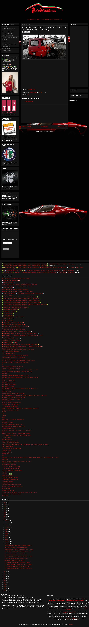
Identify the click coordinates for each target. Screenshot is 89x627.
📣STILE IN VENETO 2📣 (8, 337)
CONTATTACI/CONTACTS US (8, 28)
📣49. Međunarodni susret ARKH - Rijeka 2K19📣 (13, 324)
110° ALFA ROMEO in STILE (8, 353)
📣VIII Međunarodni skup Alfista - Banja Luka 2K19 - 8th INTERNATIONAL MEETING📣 (22, 346)
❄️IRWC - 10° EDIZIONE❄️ (8, 282)
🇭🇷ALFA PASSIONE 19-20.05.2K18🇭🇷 (11, 280)
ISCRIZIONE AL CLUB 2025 (8, 30)
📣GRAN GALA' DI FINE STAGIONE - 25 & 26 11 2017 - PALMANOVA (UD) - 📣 (20, 333)
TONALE (4, 472)
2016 (5, 572)
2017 (5, 519)
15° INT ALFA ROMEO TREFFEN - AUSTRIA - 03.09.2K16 (15, 355)
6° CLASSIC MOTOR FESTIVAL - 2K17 (11, 368)
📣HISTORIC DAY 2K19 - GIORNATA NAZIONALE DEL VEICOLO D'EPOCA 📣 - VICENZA (22, 335)
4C (2, 364)
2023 (5, 506)
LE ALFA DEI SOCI (6, 437)
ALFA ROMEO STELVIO (7, 382)
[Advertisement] (44, 113)
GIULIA (3, 417)
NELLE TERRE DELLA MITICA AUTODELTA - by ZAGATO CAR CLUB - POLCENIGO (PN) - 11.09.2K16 (25, 444)
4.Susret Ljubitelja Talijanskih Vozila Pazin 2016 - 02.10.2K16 (16, 359)
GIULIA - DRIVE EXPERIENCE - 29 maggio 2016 (13, 419)
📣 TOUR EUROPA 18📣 (7, 320)
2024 (5, 504)
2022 (5, 508)
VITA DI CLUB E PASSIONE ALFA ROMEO (11, 494)
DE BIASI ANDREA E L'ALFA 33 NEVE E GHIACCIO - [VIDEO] (19, 550)
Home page (44, 126)
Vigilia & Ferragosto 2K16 (8, 490)
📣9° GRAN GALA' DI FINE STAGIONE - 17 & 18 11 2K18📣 (16, 326)
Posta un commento (28, 101)
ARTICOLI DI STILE (6, 48)
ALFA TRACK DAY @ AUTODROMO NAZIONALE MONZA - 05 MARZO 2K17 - (20, 388)
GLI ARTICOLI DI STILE (7, 423)
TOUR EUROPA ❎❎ (7, 474)
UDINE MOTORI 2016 (7, 483)
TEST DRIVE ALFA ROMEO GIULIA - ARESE (12, 470)
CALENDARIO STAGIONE (7, 35)
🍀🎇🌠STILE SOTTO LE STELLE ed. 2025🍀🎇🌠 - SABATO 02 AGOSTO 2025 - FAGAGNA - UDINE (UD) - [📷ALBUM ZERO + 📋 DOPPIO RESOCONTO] (38, 270)
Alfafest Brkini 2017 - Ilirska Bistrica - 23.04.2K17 (13, 393)
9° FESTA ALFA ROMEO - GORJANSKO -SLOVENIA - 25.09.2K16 (17, 371)
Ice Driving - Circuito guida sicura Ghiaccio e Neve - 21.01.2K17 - (17, 430)
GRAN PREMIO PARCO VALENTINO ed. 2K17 (12, 424)
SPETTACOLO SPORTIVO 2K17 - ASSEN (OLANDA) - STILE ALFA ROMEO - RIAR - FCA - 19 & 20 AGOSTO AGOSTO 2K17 (30, 457)
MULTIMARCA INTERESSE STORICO (10, 443)
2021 (5, 510)
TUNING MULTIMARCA (7, 481)
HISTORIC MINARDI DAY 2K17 (9, 428)
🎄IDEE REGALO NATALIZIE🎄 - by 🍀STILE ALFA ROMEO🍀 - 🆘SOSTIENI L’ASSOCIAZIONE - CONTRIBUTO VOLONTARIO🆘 (9, 61)
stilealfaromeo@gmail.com (72, 618)
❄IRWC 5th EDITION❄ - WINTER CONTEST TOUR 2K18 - (15, 289)
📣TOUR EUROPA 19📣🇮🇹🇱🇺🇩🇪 (9, 342)
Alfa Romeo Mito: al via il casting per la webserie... (16, 547)
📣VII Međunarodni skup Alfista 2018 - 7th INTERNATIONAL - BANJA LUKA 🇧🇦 (20, 344)
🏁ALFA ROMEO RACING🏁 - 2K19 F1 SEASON (13, 317)
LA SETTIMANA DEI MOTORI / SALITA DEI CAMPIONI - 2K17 (16, 435)
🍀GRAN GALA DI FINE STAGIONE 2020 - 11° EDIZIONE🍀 (16, 308)
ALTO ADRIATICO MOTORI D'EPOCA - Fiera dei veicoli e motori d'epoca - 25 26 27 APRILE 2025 (24, 395)
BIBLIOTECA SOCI (6, 46)
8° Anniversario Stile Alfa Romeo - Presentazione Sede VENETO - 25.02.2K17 (20, 370)
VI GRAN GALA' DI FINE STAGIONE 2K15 (11, 485)
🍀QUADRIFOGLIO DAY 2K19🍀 (9, 311)
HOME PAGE (5, 26)
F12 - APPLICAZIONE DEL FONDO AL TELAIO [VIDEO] (17, 566)
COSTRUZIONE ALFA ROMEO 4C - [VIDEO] (15, 560)
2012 (5, 580)
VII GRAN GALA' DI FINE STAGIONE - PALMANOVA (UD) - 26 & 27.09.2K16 (19, 492)
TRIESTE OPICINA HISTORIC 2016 (10, 477)
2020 (5, 512)
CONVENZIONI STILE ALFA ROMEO (10, 404)
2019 (5, 514)
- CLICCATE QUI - (32, 89)
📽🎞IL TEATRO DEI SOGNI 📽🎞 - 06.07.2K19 (13, 348)
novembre (7, 523)
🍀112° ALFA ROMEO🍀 (8, 295)
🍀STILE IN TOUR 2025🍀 (8, 315)
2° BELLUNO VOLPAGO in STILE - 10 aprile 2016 (13, 357)
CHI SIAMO (4, 39)
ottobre (7, 525)
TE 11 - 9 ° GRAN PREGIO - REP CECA (11, 466)
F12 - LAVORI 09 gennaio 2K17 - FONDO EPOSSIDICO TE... (18, 568)
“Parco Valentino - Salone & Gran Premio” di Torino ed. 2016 (16, 278)
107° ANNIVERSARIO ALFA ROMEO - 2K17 (12, 351)
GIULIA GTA (4, 421)
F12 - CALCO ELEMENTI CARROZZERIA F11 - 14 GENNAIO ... (19, 564)
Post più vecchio (62, 126)
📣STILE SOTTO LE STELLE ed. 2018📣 (11, 339)
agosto (6, 529)
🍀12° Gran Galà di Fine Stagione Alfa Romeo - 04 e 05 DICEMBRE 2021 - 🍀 (20, 297)
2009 (5, 586)
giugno (6, 533)
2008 (5, 588)
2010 (5, 584)
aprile (6, 537)
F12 (28, 94)
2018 (5, 517)
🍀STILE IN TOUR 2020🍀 (8, 313)
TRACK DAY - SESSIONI (7, 475)
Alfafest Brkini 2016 (6, 392)
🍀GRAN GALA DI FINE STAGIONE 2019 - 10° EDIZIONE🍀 (16, 306)
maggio (7, 535)
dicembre (7, 520)
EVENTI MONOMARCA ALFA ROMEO (10, 410)
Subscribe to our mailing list (10, 239)
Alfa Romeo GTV (6, 379)
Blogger (71, 624)
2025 (5, 502)
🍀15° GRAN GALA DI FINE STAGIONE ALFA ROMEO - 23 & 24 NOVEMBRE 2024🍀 (21, 302)
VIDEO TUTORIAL (6, 488)
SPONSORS (5, 459)
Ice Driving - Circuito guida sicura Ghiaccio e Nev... (16, 558)
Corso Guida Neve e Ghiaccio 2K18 (10, 406)
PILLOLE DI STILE (6, 450)
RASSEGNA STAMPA (6, 50)
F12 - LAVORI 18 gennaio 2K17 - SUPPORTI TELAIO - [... (18, 562)
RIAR (3, 455)
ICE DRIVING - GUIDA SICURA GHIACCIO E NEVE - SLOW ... (18, 552)
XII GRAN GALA (5, 496)
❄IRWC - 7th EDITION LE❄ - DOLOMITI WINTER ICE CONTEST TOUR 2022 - (20, 284)
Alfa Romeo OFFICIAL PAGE (8, 381)
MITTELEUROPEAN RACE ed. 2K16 (10, 441)
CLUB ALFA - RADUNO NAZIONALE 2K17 (11, 402)
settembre (7, 527)
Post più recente (26, 126)
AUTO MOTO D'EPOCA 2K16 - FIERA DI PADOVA (13, 397)
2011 (5, 582)
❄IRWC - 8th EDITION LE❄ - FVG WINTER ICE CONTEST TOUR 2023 (18, 286)
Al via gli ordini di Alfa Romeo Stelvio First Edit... (16, 554)
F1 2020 (4, 412)
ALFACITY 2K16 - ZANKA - (8, 390)
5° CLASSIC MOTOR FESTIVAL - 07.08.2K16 (12, 366)
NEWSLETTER (5, 41)
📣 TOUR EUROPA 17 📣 (8, 319)
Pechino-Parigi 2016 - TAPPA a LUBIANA (11, 448)
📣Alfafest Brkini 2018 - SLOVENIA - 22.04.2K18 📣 (14, 330)
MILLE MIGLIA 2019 (7, 439)
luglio (6, 531)
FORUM (4, 415)
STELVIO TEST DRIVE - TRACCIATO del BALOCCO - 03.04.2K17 (17, 461)
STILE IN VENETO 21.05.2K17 (9, 465)
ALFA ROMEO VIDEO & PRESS (9, 384)
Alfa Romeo (4, 373)
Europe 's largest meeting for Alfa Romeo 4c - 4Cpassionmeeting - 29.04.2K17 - (20, 408)
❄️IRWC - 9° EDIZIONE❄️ (8, 288)
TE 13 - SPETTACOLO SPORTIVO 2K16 (11, 468)
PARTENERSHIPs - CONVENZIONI (9, 37)
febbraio (7, 541)
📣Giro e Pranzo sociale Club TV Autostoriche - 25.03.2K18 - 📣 (17, 331)
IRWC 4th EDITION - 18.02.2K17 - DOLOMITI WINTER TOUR (16, 433)
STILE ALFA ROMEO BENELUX (9, 44)
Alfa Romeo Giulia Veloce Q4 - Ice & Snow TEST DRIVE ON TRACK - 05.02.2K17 (20, 377)
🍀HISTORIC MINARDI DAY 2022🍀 (10, 309)
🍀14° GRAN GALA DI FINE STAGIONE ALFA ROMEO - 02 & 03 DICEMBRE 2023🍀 (21, 300)
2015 (5, 574)
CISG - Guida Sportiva (7, 401)
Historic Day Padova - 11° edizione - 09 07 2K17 (13, 426)
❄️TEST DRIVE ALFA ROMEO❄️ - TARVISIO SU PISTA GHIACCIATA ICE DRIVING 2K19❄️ (23, 293)
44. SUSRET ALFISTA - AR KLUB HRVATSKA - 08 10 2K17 (15, 362)
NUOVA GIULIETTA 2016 (7, 446)
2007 (5, 590)
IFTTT (3, 432)
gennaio (7, 543)
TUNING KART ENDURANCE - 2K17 (10, 479)
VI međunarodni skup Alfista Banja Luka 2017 (12, 486)
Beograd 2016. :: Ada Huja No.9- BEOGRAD (12, 399)
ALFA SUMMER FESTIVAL (8, 386)
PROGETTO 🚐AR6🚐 (7, 33)
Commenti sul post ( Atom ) (46, 131)
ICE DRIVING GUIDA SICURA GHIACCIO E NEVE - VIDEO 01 (18, 556)
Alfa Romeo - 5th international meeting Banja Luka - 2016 (15, 375)
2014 (5, 576)
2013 (5, 578)
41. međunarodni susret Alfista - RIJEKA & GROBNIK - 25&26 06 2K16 (18, 361)
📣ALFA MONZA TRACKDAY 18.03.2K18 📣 (12, 328)
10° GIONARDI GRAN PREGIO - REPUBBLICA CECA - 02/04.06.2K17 (18, 350)
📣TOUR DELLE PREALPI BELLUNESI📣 (11, 340)
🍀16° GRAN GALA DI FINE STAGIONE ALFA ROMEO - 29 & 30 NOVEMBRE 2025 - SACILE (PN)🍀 (25, 266)
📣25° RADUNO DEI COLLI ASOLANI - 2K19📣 (13, 322)
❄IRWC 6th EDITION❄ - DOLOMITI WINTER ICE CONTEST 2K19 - (17, 291)
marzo (6, 539)
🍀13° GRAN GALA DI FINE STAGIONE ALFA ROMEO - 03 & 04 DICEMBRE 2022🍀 (21, 299)
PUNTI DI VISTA (6, 453)
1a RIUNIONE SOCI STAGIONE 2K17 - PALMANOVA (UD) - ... (19, 545)
